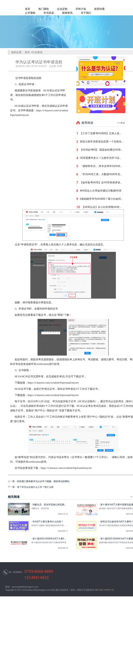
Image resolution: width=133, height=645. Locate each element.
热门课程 (43, 9)
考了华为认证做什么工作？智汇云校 (35, 487)
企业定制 (62, 9)
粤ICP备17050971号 (104, 590)
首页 (27, 9)
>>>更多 (121, 123)
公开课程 (30, 12)
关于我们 (86, 12)
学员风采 (49, 12)
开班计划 (81, 9)
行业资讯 (37, 52)
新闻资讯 (67, 12)
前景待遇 (99, 9)
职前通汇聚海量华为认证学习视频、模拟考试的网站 (43, 481)
